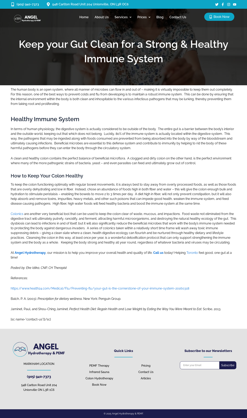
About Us (102, 17)
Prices (143, 17)
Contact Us (177, 17)
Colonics (17, 214)
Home (84, 17)
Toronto (192, 253)
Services (123, 17)
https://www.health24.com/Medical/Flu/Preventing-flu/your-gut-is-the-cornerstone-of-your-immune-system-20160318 (100, 288)
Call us (158, 253)
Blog (159, 17)
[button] (123, 17)
